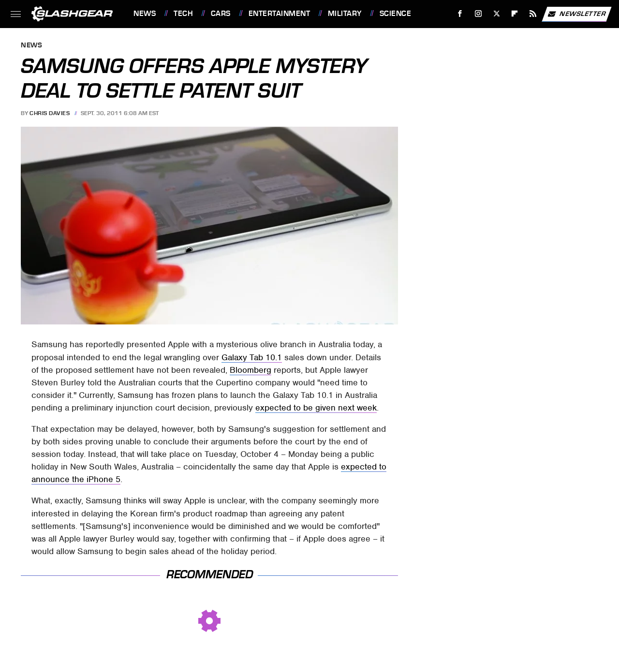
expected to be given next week (316, 407)
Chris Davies (49, 113)
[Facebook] (460, 13)
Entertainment (279, 13)
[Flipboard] (515, 13)
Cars (221, 13)
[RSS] (533, 13)
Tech (183, 13)
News (144, 13)
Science (396, 13)
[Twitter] (496, 13)
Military (345, 13)
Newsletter (576, 14)
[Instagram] (479, 13)
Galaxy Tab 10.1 (251, 357)
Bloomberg (250, 370)
